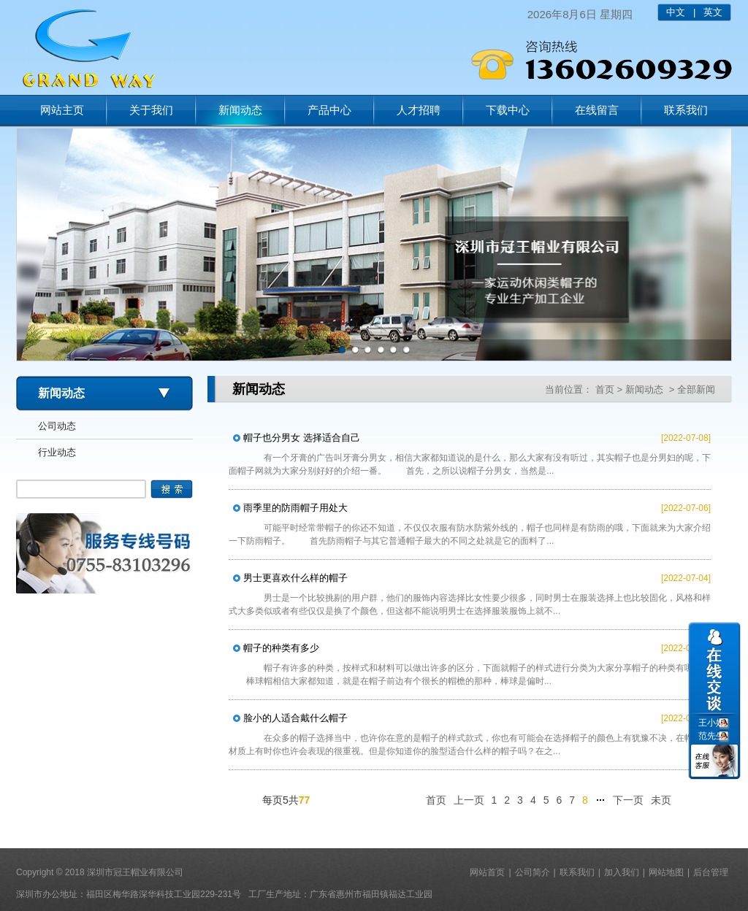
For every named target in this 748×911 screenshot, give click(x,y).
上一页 (469, 800)
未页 (661, 800)
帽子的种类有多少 (281, 647)
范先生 (711, 736)
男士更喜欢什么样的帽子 (295, 577)
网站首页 (487, 872)
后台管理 (710, 872)
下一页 (628, 800)
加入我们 (621, 872)
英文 (712, 12)
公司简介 (532, 872)
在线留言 (597, 110)
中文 (675, 12)
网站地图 (666, 872)
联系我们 (686, 110)
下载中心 (508, 110)
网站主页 (62, 110)
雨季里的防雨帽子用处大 (295, 507)
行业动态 (57, 452)
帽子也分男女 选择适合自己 (301, 437)
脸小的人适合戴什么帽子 (295, 717)
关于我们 (151, 110)
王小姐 (711, 723)
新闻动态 (240, 110)
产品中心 (329, 110)
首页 (604, 389)
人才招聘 (418, 110)
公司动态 (57, 425)
